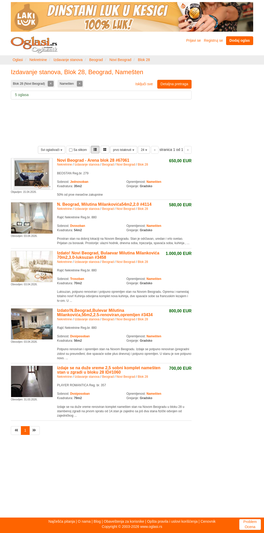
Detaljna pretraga (174, 84)
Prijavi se (193, 40)
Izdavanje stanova (68, 60)
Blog (97, 521)
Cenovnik (208, 521)
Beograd (96, 60)
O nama (84, 521)
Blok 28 (144, 60)
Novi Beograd (120, 60)
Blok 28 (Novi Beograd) (29, 83)
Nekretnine (38, 60)
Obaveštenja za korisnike (124, 521)
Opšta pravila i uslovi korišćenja (172, 521)
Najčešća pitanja (61, 521)
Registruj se (213, 40)
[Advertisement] (132, 478)
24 (144, 150)
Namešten (67, 83)
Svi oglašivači (51, 150)
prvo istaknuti (123, 150)
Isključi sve (144, 84)
